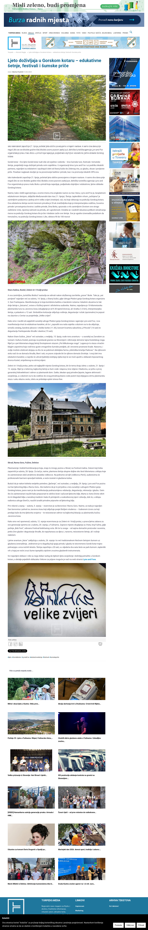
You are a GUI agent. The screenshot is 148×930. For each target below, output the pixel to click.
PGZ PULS (91, 33)
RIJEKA (24, 33)
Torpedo (10, 52)
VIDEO (84, 33)
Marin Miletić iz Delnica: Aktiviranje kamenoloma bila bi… (30, 884)
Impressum (79, 906)
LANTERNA (117, 33)
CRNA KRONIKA (54, 33)
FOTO (78, 33)
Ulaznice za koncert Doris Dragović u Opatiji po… (27, 849)
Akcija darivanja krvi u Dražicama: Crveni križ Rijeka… (79, 704)
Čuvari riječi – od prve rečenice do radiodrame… (77, 812)
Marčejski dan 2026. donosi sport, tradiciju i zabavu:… (79, 849)
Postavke (118, 925)
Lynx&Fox (25, 657)
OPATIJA (38, 33)
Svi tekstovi (114, 906)
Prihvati (141, 925)
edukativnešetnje (36, 657)
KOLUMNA (65, 33)
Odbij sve (130, 925)
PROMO (125, 33)
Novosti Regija (21, 52)
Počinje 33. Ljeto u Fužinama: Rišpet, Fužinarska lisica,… (30, 738)
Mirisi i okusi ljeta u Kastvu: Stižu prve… (23, 704)
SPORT (45, 33)
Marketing (79, 911)
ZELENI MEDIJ (107, 33)
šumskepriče (54, 657)
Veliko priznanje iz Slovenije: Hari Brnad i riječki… (27, 775)
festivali (46, 657)
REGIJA (31, 33)
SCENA (72, 33)
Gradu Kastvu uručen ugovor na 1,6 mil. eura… (76, 884)
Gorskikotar (17, 657)
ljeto (10, 657)
